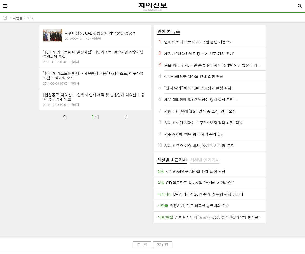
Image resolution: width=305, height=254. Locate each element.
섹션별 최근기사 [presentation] (172, 160)
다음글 (126, 116)
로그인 (142, 244)
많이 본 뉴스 (168, 31)
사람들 (17, 18)
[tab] (172, 160)
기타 (30, 18)
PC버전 (162, 244)
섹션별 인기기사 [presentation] (204, 160)
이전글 (64, 116)
